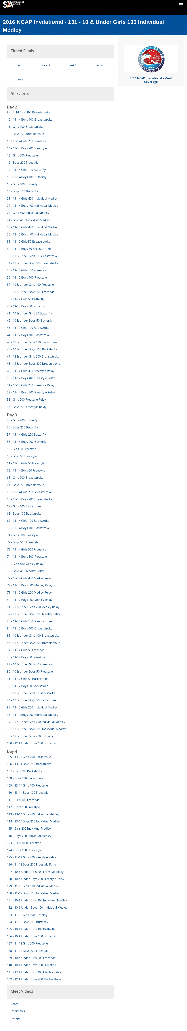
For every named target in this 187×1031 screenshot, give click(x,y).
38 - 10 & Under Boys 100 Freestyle (30, 292)
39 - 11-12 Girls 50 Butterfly (25, 299)
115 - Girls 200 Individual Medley (29, 828)
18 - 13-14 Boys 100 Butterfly (26, 177)
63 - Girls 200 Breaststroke (25, 478)
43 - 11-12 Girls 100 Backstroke (28, 328)
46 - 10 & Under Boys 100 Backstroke (32, 349)
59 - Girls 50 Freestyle (21, 449)
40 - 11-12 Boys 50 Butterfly (26, 306)
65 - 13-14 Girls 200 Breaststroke (29, 492)
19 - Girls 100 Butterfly (22, 184)
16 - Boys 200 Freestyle (22, 163)
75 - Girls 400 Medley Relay (25, 564)
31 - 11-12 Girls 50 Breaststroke (28, 242)
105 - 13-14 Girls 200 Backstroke (29, 757)
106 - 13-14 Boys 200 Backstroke (29, 764)
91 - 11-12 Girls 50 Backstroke (27, 679)
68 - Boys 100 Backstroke (24, 513)
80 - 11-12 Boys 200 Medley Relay (29, 600)
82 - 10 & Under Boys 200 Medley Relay (33, 614)
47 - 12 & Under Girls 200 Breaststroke (33, 356)
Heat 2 (46, 65)
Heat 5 (20, 80)
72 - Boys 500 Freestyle (22, 542)
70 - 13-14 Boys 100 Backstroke (28, 528)
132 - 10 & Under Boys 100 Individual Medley (37, 907)
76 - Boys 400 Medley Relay (25, 571)
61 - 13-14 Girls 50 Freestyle (26, 463)
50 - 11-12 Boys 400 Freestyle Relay (31, 378)
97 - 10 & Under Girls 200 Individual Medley (36, 722)
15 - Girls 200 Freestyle (22, 155)
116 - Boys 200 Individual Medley (29, 836)
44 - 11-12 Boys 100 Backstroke (28, 335)
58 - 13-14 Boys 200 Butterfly (26, 442)
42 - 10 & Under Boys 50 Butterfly (29, 320)
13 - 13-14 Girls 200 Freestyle (26, 141)
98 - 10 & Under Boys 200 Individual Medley (36, 729)
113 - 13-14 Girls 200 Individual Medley (33, 814)
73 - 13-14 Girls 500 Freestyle (26, 549)
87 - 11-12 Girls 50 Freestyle (26, 650)
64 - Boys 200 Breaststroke (25, 485)
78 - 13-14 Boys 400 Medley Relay (29, 585)
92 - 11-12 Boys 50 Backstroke (27, 686)
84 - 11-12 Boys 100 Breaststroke (29, 628)
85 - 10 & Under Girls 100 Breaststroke (33, 636)
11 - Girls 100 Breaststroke (25, 127)
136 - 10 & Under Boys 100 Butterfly (31, 936)
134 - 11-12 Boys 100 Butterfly (27, 922)
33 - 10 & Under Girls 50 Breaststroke (32, 256)
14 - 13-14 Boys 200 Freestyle (27, 148)
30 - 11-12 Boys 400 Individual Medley (32, 234)
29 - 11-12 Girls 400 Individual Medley (32, 227)
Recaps (15, 1018)
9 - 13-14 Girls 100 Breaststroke (28, 112)
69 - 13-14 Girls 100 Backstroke (28, 521)
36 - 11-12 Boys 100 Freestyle (27, 277)
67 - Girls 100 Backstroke (24, 506)
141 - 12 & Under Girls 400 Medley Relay (34, 972)
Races (14, 1004)
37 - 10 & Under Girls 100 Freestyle (30, 285)
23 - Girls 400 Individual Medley (28, 213)
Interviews (18, 1011)
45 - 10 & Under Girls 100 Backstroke (32, 342)
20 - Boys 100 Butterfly (22, 191)
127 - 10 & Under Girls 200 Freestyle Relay (35, 872)
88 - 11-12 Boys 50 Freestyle (26, 657)
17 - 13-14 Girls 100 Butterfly (26, 170)
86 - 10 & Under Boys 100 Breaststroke (33, 643)
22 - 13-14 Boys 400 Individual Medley (32, 206)
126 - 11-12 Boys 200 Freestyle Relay (31, 864)
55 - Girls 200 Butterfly (22, 420)
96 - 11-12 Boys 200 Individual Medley (32, 715)
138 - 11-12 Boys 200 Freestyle (27, 951)
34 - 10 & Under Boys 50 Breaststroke (32, 263)
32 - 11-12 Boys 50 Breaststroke (29, 249)
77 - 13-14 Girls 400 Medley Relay (29, 578)
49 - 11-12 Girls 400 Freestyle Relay (30, 371)
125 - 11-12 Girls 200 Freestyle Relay (31, 857)
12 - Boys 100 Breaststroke (25, 134)
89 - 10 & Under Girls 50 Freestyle (29, 664)
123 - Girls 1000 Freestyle (24, 843)
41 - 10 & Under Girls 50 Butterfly (29, 313)
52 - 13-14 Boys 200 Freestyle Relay (31, 392)
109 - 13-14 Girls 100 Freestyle (27, 785)
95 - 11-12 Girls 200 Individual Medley (32, 707)
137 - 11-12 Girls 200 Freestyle (27, 943)
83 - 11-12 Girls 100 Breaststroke (29, 621)
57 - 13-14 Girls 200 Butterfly (26, 434)
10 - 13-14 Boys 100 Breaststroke (29, 119)
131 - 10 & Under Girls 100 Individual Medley (37, 900)
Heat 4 (99, 65)
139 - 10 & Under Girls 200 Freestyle (31, 958)
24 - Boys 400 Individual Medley (28, 220)
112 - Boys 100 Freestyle (23, 807)
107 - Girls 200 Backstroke (25, 771)
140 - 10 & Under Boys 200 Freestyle (31, 965)
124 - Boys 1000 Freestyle (24, 850)
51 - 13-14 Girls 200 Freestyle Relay (30, 385)
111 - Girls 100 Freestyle (23, 800)
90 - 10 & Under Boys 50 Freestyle (30, 671)
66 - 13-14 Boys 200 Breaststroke (29, 499)
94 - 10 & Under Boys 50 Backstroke (31, 700)
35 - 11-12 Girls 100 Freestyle (26, 270)
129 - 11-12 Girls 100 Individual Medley (33, 886)
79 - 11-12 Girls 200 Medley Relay (29, 592)
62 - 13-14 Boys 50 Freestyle (26, 470)
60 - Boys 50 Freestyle (22, 456)
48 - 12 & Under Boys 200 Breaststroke (33, 364)
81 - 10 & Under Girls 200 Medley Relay (33, 607)
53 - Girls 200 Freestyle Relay (26, 399)
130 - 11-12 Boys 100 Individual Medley (33, 893)
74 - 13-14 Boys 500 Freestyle (27, 557)
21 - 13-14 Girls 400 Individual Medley (32, 198)
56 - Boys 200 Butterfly (22, 427)
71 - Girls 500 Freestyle (22, 535)
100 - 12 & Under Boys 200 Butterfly (31, 743)
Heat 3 (72, 65)
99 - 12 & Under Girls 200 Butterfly (30, 736)
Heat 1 (20, 65)
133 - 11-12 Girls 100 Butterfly (27, 915)
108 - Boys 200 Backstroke (25, 778)
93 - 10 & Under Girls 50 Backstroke (31, 693)
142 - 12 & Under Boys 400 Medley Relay (34, 979)
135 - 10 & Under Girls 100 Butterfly (31, 929)
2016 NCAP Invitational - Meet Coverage (151, 80)
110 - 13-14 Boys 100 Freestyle (27, 793)
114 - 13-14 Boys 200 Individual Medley (33, 821)
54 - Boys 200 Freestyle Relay (26, 407)
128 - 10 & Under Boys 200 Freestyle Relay (35, 879)
